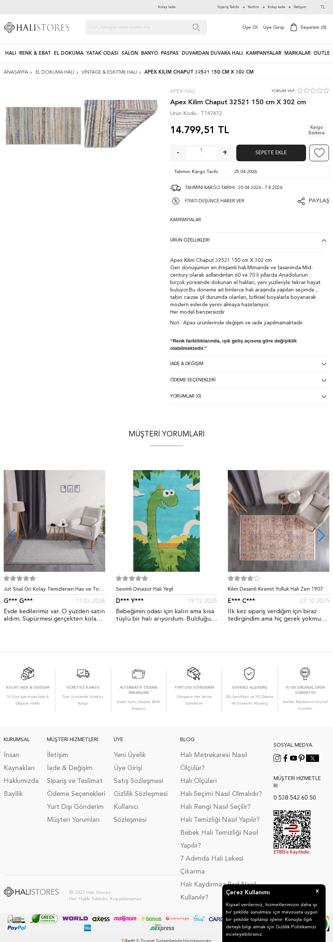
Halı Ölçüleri (198, 781)
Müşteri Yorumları (73, 820)
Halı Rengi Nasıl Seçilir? (215, 807)
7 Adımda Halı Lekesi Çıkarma (211, 865)
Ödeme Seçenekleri (76, 794)
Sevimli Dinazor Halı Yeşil (144, 589)
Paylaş (319, 201)
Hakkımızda (21, 781)
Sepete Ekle (271, 152)
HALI (10, 53)
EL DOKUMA (68, 53)
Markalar (297, 53)
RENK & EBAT (35, 53)
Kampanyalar (263, 53)
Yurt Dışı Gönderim (75, 807)
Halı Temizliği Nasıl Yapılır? (220, 820)
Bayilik (13, 794)
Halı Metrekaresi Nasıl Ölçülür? (213, 762)
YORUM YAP (283, 91)
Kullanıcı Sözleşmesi (130, 813)
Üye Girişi (273, 27)
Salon (129, 53)
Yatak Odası (102, 53)
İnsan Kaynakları (19, 762)
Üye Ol (250, 27)
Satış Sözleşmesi (138, 781)
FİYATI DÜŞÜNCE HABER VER (214, 201)
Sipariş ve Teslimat (75, 781)
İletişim (57, 755)
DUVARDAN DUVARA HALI (212, 53)
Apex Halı (182, 91)
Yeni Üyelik (130, 755)
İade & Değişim (70, 768)
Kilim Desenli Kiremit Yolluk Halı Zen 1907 (275, 589)
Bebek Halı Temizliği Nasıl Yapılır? (219, 839)
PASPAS (170, 53)
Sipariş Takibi (228, 7)
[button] (321, 535)
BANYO (149, 53)
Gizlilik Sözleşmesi (141, 794)
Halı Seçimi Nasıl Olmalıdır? (221, 794)
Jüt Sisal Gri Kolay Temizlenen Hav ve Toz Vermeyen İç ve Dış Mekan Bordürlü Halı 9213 (53, 591)
